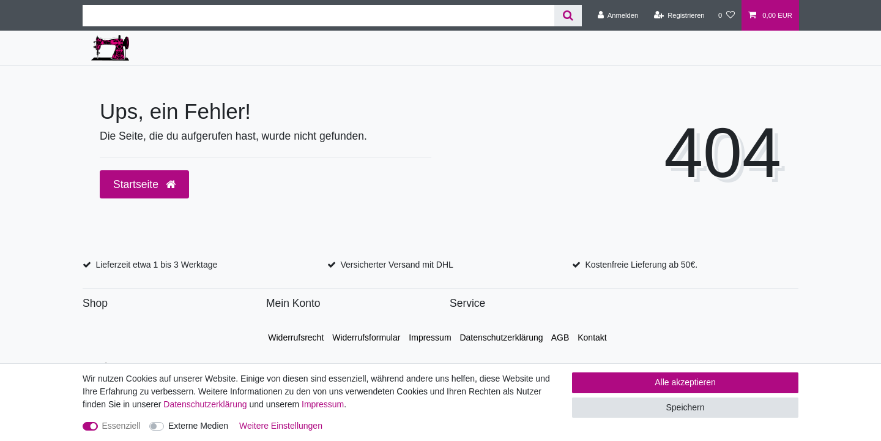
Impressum (430, 337)
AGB (560, 337)
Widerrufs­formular (366, 337)
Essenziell (121, 426)
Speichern (685, 407)
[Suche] (568, 15)
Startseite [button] (144, 184)
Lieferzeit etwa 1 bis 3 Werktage (156, 265)
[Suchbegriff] (318, 15)
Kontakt (592, 337)
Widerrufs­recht (296, 337)
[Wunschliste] (727, 15)
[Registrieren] (679, 15)
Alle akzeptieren (685, 382)
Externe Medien (198, 426)
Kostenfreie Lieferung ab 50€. (641, 265)
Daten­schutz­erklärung (501, 337)
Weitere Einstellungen (280, 426)
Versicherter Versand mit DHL (396, 265)
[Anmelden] (618, 15)
